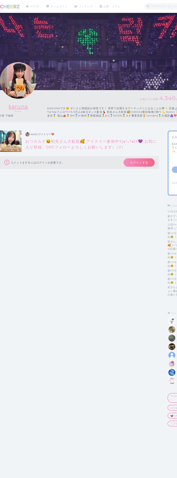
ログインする (139, 162)
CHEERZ (10, 6)
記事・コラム (112, 6)
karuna (18, 106)
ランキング (86, 6)
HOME (35, 6)
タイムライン (58, 6)
